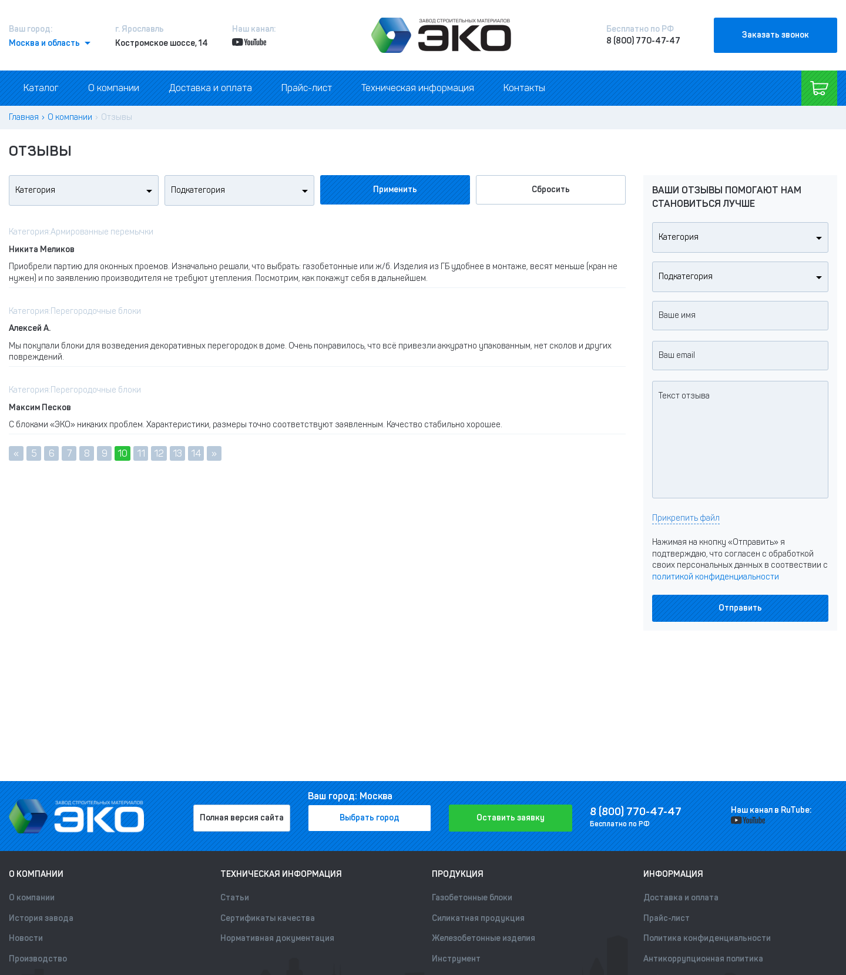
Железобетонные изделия (483, 938)
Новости (26, 938)
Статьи (234, 898)
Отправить (740, 608)
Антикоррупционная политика (703, 959)
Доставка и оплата (210, 87)
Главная (24, 117)
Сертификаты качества (267, 918)
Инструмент (456, 959)
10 (122, 453)
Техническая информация (417, 87)
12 (159, 453)
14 (196, 453)
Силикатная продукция (478, 918)
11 (141, 453)
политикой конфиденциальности (715, 577)
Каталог (41, 87)
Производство (38, 959)
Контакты (524, 87)
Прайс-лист (306, 87)
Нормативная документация (277, 938)
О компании (113, 87)
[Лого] (441, 35)
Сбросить (551, 190)
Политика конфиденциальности (707, 938)
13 (177, 453)
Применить (395, 190)
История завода (41, 918)
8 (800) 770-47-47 (643, 41)
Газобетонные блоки (472, 898)
